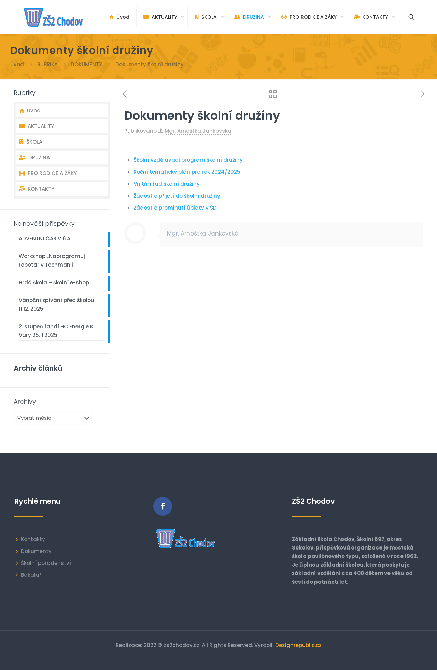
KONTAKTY (36, 189)
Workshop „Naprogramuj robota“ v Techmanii (52, 260)
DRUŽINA (34, 157)
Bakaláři (32, 575)
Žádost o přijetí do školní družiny (176, 195)
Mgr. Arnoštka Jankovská (198, 130)
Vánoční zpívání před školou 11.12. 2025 (56, 304)
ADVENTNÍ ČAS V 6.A (44, 238)
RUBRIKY (47, 64)
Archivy (25, 401)
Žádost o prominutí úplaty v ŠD (175, 207)
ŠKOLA (30, 141)
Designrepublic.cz (298, 645)
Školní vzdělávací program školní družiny (188, 159)
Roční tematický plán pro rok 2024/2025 (186, 171)
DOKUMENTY (86, 64)
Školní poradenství (46, 563)
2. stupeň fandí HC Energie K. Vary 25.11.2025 (56, 331)
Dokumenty (36, 551)
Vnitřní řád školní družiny (166, 183)
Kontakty (33, 539)
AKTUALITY (36, 126)
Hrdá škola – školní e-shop (54, 282)
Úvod (17, 64)
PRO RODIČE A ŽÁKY (48, 173)
